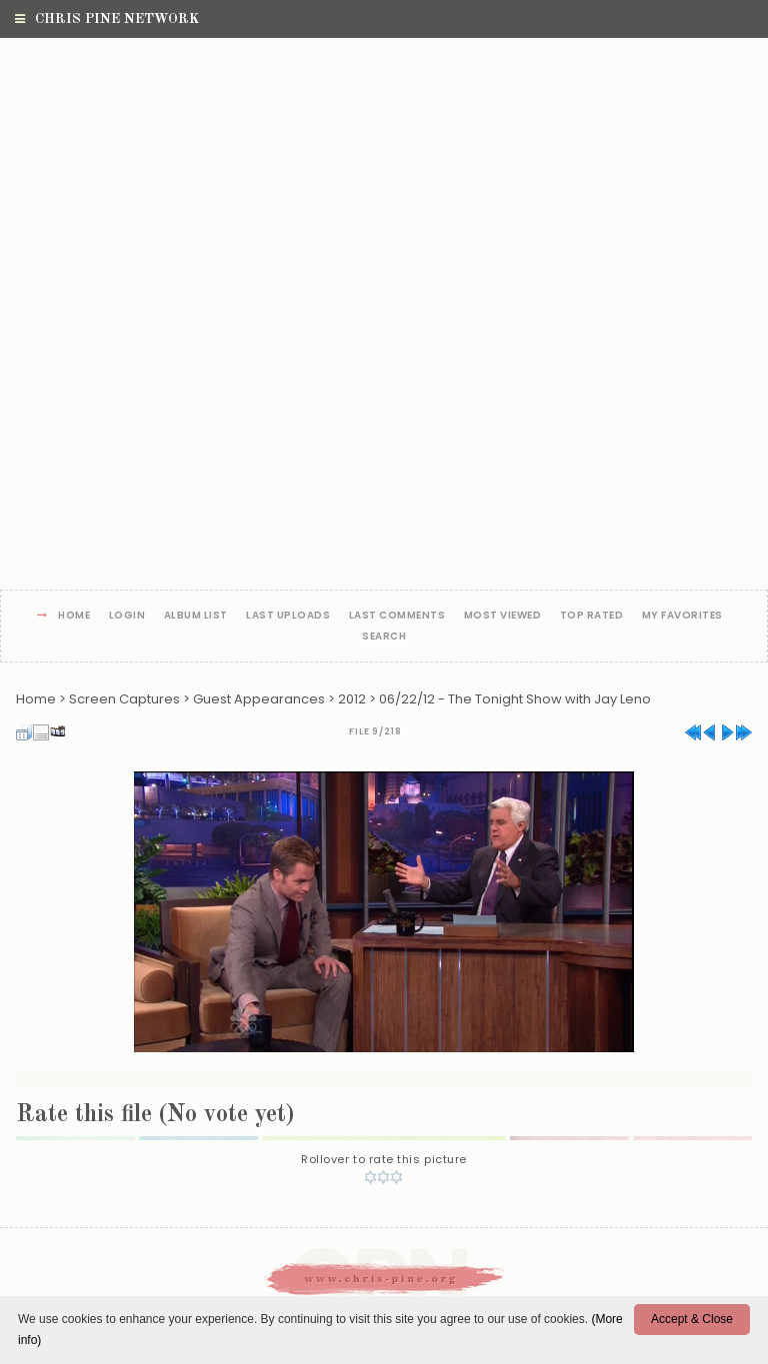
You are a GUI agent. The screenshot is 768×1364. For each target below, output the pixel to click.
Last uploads (288, 616)
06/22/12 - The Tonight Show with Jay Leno (515, 698)
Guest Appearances (259, 698)
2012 (352, 698)
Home (74, 616)
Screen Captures (124, 698)
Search (384, 637)
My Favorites (682, 616)
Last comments (397, 616)
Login (127, 616)
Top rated (592, 616)
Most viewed (503, 616)
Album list (196, 616)
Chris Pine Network (107, 19)
